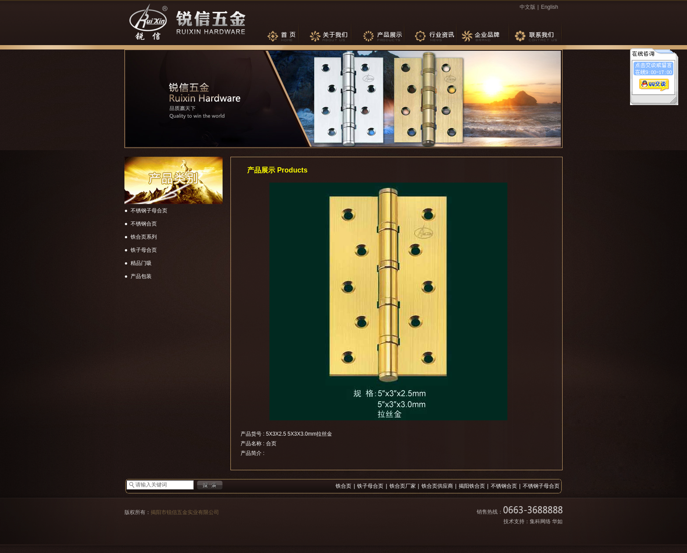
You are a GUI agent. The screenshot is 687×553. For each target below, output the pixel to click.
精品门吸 (141, 263)
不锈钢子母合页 (149, 211)
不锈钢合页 (144, 224)
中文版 (527, 7)
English (549, 7)
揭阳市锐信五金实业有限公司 (185, 512)
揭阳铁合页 (472, 486)
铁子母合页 (144, 250)
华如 (557, 521)
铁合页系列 (144, 237)
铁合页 (343, 486)
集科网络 (540, 521)
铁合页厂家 (403, 486)
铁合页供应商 (437, 486)
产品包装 (141, 276)
